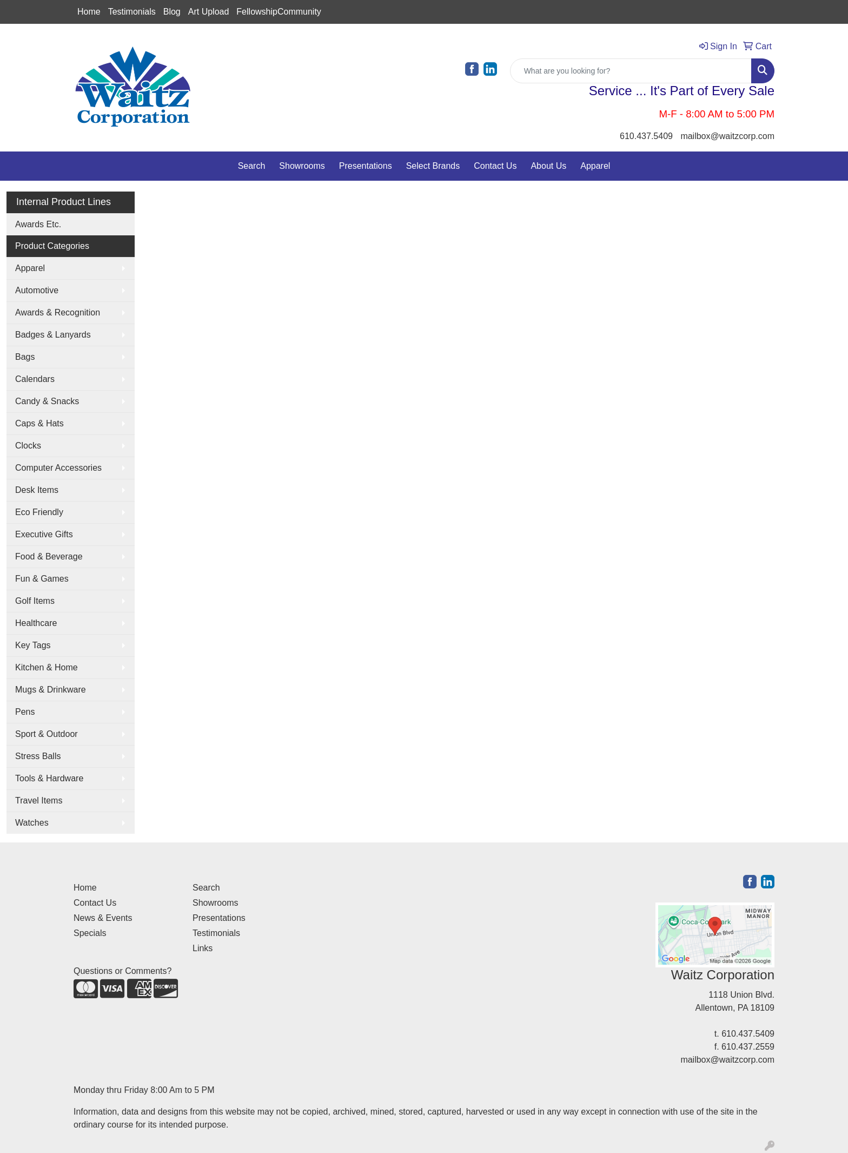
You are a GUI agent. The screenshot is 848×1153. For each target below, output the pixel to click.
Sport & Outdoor (46, 734)
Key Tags (33, 645)
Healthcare (36, 623)
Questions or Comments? (122, 971)
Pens (25, 711)
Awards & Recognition (57, 312)
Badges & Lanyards (53, 334)
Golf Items (35, 600)
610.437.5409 (646, 136)
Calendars (35, 379)
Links (203, 948)
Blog (172, 11)
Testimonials (132, 11)
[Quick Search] (631, 70)
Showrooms (301, 165)
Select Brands (433, 165)
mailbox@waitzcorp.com (727, 136)
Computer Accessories (58, 467)
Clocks (28, 445)
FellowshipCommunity (278, 11)
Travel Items (38, 800)
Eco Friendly (39, 512)
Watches (32, 822)
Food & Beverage (49, 556)
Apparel (595, 165)
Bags (25, 356)
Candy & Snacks (47, 401)
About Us (548, 165)
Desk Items (36, 490)
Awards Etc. (38, 224)
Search (252, 165)
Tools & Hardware (49, 778)
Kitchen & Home (46, 667)
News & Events (103, 918)
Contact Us (495, 165)
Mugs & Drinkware (50, 689)
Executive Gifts (44, 534)
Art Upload (208, 11)
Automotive (36, 290)
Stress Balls (38, 756)
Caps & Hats (39, 423)
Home (89, 11)
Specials (90, 933)
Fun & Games (42, 578)
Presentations (365, 165)
